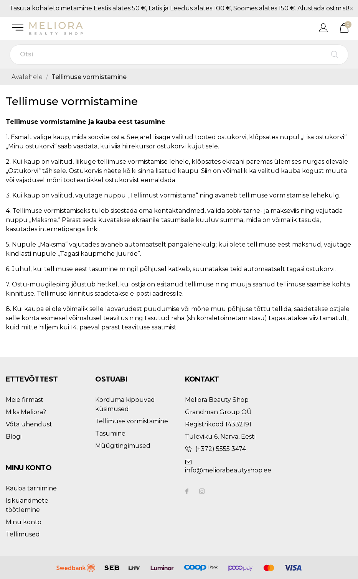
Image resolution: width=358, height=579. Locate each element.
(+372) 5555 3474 (220, 448)
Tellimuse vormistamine (131, 421)
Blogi (13, 436)
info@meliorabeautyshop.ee (228, 470)
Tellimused (23, 534)
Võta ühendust (29, 424)
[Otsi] (179, 54)
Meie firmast (24, 399)
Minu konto (23, 522)
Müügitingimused (122, 445)
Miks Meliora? (26, 412)
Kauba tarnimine (31, 488)
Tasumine (110, 433)
